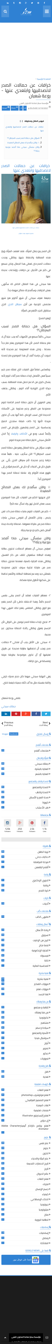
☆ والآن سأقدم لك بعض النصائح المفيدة (23, 142)
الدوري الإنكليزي (40, 881)
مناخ (46, 1215)
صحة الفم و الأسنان (39, 798)
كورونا (45, 803)
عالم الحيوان (43, 1174)
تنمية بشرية (43, 979)
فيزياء (46, 1184)
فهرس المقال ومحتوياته (32, 121)
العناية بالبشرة (42, 769)
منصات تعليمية (41, 1111)
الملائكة (44, 1243)
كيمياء (45, 1195)
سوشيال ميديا (42, 1038)
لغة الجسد (43, 995)
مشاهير (45, 1023)
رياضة (46, 886)
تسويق (45, 935)
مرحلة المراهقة (41, 862)
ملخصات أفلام (41, 751)
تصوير (46, 1049)
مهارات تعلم (42, 989)
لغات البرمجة (42, 1106)
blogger (5, 734)
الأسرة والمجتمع (40, 1033)
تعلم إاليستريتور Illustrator (35, 1116)
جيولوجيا (44, 1205)
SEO (46, 961)
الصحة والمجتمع (41, 788)
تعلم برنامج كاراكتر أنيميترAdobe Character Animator (25, 1127)
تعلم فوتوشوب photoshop (35, 1095)
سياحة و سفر (42, 1028)
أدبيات (46, 904)
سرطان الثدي (15, 304)
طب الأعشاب (42, 808)
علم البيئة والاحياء (40, 1159)
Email (5, 108)
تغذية (46, 1077)
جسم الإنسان (42, 1189)
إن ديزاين (44, 1121)
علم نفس (44, 1143)
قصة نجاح (44, 946)
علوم (46, 1148)
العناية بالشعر (42, 774)
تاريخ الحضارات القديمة (38, 1164)
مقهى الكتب (42, 917)
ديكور (46, 1054)
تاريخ (46, 1169)
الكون (46, 1154)
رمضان (45, 1238)
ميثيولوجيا (44, 1210)
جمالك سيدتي (8, 706)
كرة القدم (44, 891)
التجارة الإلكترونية (40, 951)
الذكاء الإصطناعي (40, 1200)
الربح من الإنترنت (41, 941)
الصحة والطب (42, 793)
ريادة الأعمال (42, 930)
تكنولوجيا (44, 1018)
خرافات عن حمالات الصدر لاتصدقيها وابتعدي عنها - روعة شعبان (26, 90)
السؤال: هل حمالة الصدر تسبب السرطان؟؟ (23, 138)
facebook (14, 734)
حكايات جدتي (42, 857)
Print (15, 108)
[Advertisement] (26, 51)
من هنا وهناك (42, 1013)
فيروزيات (44, 1059)
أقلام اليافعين (42, 868)
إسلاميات (44, 1233)
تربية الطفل (43, 852)
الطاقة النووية (42, 1220)
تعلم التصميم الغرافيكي (37, 1100)
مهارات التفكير (41, 984)
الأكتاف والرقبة (19, 433)
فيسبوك (44, 956)
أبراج (46, 1043)
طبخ (47, 1072)
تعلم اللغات (43, 1090)
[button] (26, 1260)
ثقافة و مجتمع (41, 1008)
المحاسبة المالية (41, 966)
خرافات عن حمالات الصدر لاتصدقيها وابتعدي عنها (26, 168)
